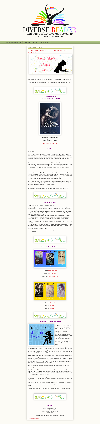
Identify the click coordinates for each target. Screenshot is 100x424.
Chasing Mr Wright (52, 270)
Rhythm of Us (52, 273)
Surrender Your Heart (53, 276)
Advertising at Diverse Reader (31, 42)
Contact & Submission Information (13, 42)
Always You (52, 308)
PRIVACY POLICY (45, 42)
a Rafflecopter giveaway (33, 418)
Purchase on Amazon (50, 143)
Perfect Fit (52, 302)
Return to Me (52, 305)
